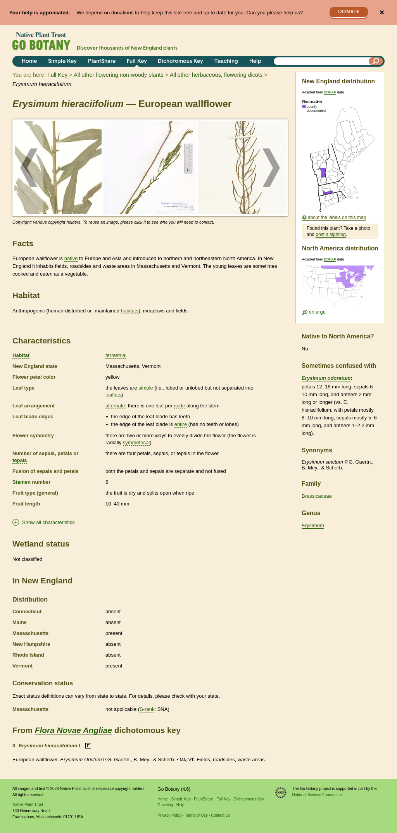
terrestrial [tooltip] (115, 355)
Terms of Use (196, 815)
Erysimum (313, 525)
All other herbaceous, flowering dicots (216, 75)
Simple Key (62, 61)
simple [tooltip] (145, 388)
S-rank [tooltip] (147, 709)
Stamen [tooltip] (21, 482)
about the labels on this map (337, 217)
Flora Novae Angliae (73, 730)
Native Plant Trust (27, 804)
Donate (349, 11)
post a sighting (330, 234)
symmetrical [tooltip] (136, 442)
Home (29, 61)
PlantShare (102, 61)
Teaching (226, 61)
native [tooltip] (71, 258)
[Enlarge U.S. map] (340, 288)
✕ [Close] (381, 12)
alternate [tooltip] (115, 406)
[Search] (376, 61)
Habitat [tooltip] (20, 355)
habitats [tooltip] (130, 311)
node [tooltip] (179, 406)
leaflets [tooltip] (113, 395)
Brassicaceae (317, 496)
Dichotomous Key (180, 61)
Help (255, 61)
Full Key (137, 61)
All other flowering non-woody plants (118, 75)
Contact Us (220, 815)
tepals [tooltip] (19, 460)
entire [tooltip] (180, 424)
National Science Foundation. (317, 795)
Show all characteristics (48, 522)
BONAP (330, 92)
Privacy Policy (169, 815)
